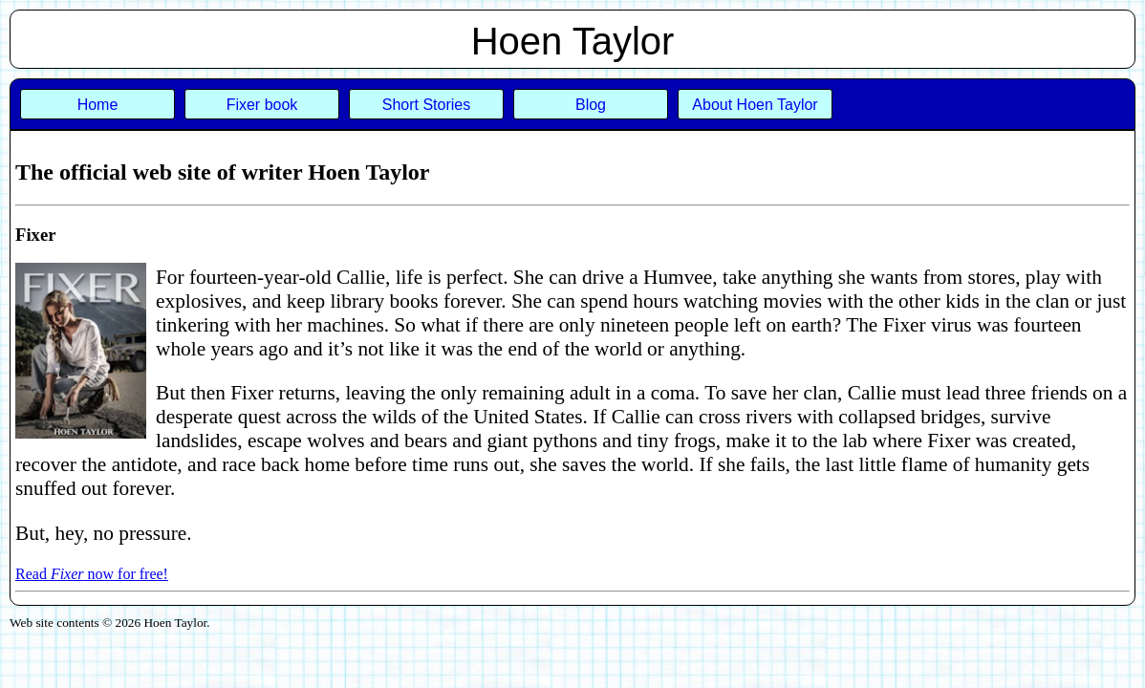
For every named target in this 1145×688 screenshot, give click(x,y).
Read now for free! (91, 574)
